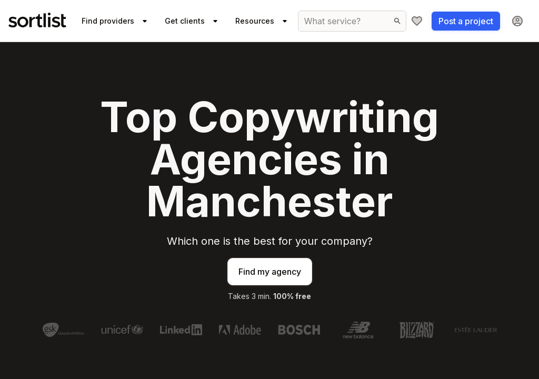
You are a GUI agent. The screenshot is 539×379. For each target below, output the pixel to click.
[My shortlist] (417, 21)
